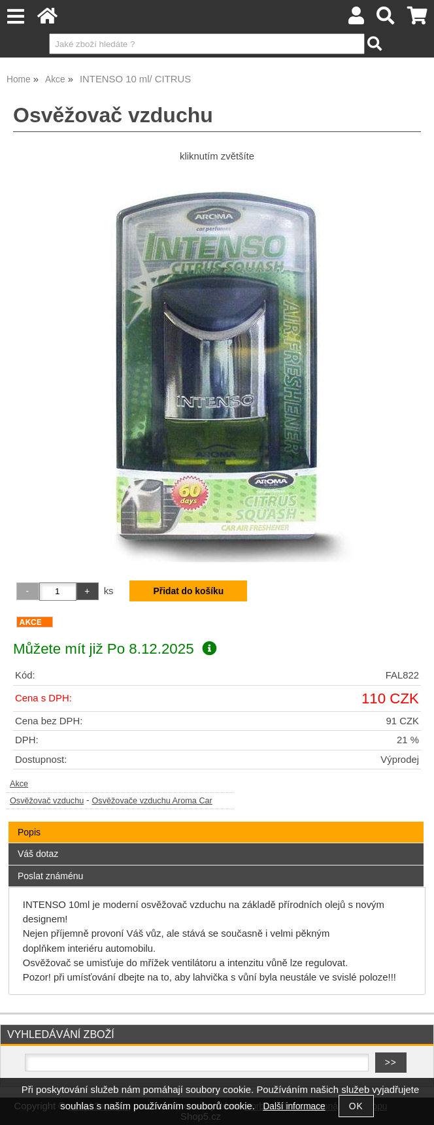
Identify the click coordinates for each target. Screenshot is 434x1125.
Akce (19, 783)
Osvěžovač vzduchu (47, 800)
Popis (29, 832)
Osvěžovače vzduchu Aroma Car (152, 800)
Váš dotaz (38, 853)
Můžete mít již (114, 649)
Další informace (294, 1106)
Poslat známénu (50, 876)
